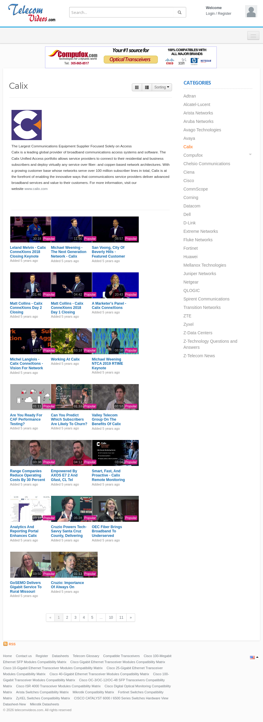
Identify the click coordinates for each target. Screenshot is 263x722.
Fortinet (190, 248)
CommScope (195, 189)
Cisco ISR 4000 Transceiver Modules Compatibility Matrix (58, 686)
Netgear (191, 282)
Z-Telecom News (199, 355)
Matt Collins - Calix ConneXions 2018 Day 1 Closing (67, 307)
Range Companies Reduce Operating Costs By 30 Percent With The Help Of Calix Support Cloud (27, 480)
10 (111, 617)
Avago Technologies (202, 129)
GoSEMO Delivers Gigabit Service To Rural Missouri (25, 587)
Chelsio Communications (206, 163)
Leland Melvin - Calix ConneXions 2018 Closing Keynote (28, 251)
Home (7, 656)
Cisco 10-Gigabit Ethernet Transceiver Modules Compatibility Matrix (53, 668)
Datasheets (60, 656)
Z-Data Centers (198, 332)
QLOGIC (191, 290)
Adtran (189, 96)
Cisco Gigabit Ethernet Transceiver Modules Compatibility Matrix (117, 662)
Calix (188, 146)
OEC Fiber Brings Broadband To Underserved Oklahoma (107, 533)
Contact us (24, 656)
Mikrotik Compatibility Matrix (93, 692)
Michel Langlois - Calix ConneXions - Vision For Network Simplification (26, 365)
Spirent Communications (206, 299)
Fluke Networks (198, 239)
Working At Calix (65, 359)
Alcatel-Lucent (196, 104)
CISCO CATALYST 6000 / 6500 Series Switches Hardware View (121, 698)
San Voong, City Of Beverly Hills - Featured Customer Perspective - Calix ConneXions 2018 (108, 256)
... (100, 617)
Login (210, 13)
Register (224, 13)
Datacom (191, 206)
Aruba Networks (198, 121)
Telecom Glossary (86, 656)
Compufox (193, 155)
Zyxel (188, 324)
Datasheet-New (14, 704)
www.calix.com (36, 189)
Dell (187, 214)
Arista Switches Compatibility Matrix (42, 692)
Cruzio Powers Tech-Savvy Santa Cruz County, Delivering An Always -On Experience (68, 536)
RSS (9, 644)
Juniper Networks (199, 273)
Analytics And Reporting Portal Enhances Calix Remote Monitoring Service (26, 536)
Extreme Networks (200, 231)
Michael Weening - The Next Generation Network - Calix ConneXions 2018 (68, 254)
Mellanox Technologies (204, 265)
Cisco (188, 180)
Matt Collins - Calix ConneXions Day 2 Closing (26, 307)
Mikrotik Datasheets (44, 704)
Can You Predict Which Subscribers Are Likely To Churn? (69, 419)
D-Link (189, 222)
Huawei (190, 256)
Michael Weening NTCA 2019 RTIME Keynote (107, 363)
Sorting (161, 87)
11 (121, 617)
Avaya (189, 138)
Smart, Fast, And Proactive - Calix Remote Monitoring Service (108, 477)
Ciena (189, 172)
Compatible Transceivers (121, 656)
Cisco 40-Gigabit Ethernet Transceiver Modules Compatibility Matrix (99, 674)
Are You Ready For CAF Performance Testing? (26, 419)
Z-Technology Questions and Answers (210, 344)
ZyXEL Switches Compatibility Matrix (43, 698)
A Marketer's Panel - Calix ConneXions (109, 305)
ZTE (187, 315)
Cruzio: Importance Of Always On (67, 585)
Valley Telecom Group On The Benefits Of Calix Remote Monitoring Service (108, 424)
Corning (190, 197)
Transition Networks (202, 307)
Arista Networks (198, 113)
